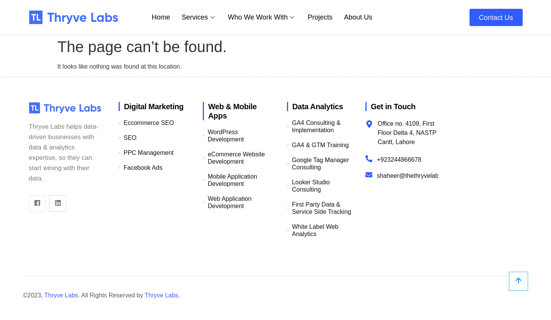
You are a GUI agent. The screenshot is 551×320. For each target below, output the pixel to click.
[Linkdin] (57, 203)
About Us (358, 17)
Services (199, 17)
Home (161, 17)
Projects (320, 17)
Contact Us (496, 17)
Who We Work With (262, 17)
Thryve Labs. (62, 295)
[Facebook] (37, 203)
